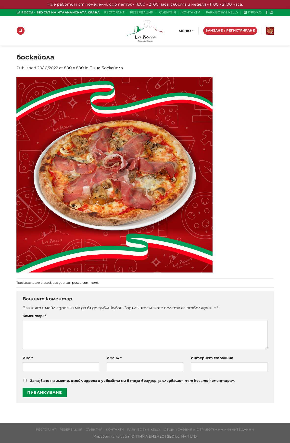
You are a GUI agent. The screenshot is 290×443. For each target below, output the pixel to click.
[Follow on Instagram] (271, 12)
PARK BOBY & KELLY (222, 12)
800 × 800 (74, 68)
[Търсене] (21, 31)
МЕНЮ (186, 30)
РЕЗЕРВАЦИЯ (141, 12)
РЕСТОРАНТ (114, 12)
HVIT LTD (189, 436)
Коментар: (34, 316)
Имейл (114, 358)
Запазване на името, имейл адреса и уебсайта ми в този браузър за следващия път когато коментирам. (132, 380)
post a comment (85, 282)
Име (28, 358)
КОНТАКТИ (190, 12)
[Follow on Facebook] (266, 12)
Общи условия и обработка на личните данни (209, 429)
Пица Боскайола (106, 68)
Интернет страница (212, 358)
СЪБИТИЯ (167, 12)
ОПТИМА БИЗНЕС (147, 436)
